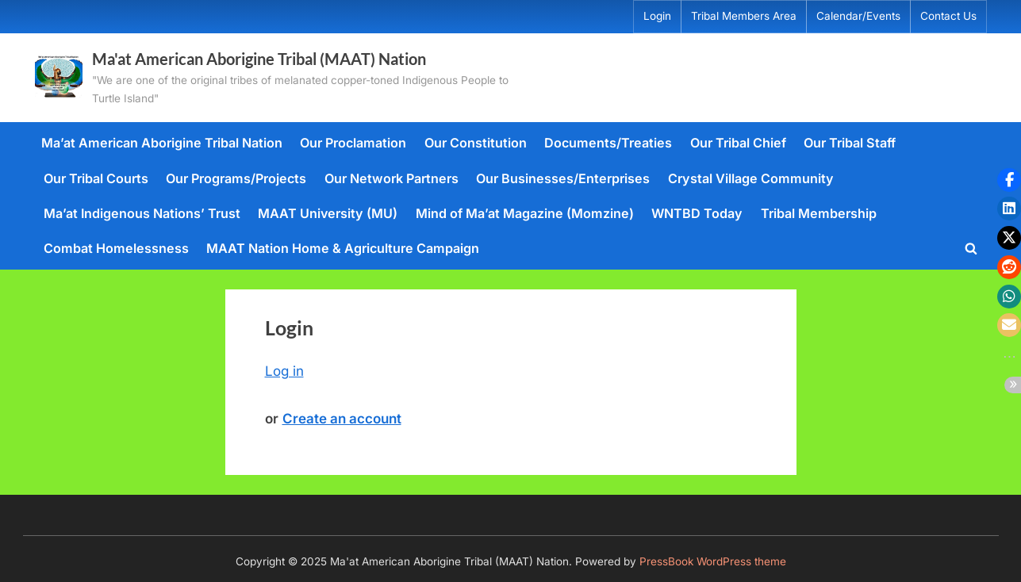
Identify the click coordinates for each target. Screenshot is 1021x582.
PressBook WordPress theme (712, 561)
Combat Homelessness (116, 248)
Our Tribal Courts (96, 178)
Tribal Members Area (743, 16)
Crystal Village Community (751, 178)
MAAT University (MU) (327, 213)
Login (657, 16)
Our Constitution (475, 143)
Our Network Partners (391, 178)
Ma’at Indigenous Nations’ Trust (142, 213)
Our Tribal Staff (850, 143)
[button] (1009, 180)
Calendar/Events (858, 16)
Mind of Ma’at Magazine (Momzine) (525, 213)
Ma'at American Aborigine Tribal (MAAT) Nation (259, 58)
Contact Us (948, 16)
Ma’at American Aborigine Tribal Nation (161, 143)
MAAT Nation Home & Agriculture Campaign (342, 248)
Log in (284, 371)
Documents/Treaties (608, 143)
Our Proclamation (353, 143)
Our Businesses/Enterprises (563, 178)
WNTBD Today (697, 213)
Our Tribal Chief (738, 143)
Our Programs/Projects (236, 178)
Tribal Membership (819, 213)
